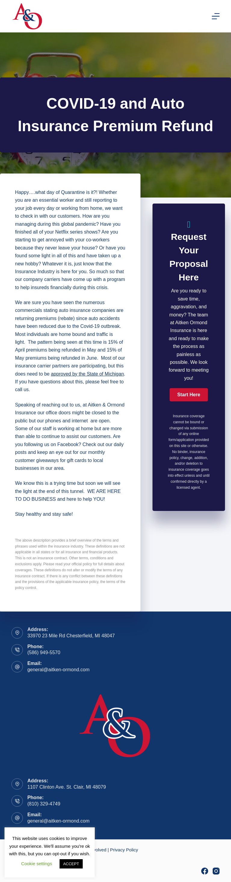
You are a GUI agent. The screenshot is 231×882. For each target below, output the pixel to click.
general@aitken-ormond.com (58, 669)
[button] (189, 394)
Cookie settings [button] (36, 863)
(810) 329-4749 (43, 803)
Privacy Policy (124, 849)
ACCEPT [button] (71, 864)
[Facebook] (204, 871)
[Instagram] (216, 871)
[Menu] (216, 16)
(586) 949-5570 (43, 652)
